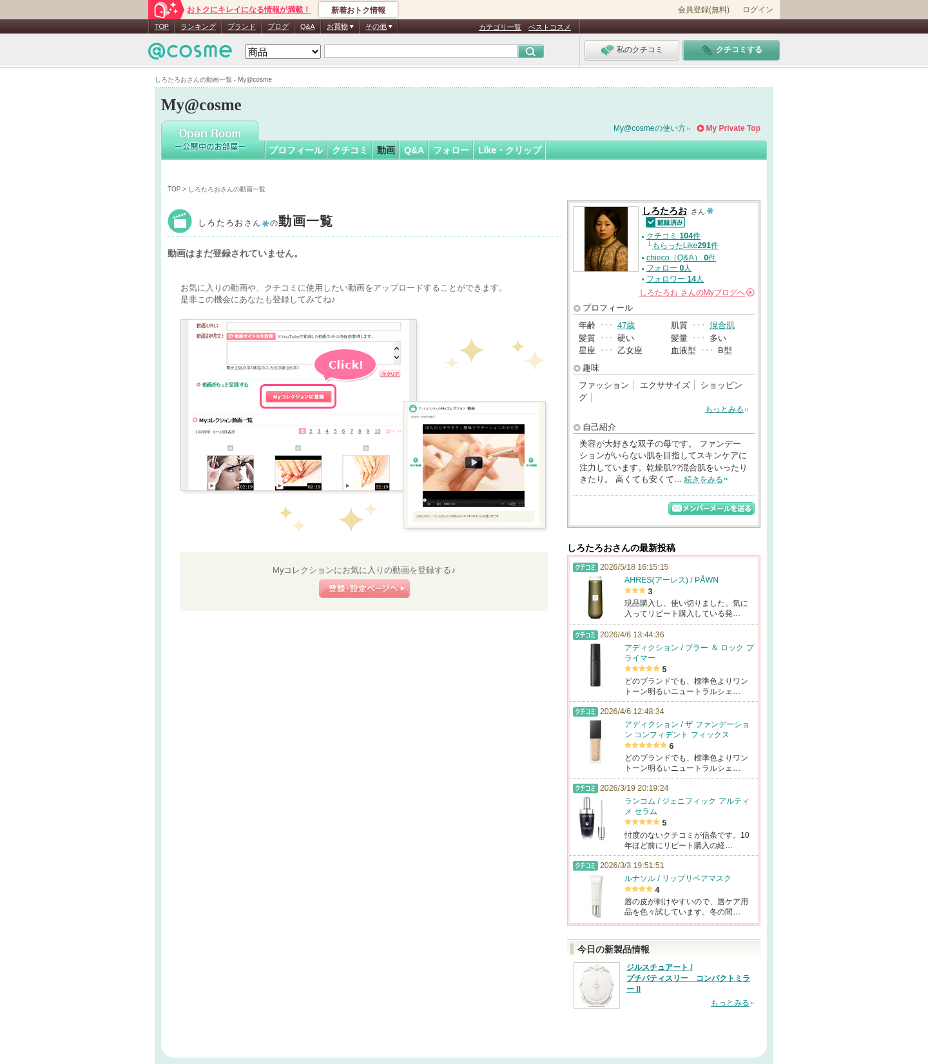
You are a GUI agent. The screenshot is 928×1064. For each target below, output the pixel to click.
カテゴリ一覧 (500, 27)
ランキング (198, 26)
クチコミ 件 (673, 235)
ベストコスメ (549, 27)
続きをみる (703, 479)
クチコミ (350, 150)
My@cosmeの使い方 (650, 128)
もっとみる (724, 409)
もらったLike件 (685, 245)
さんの (697, 292)
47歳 (626, 325)
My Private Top (733, 128)
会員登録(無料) (704, 9)
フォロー (451, 150)
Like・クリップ (509, 150)
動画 (386, 150)
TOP (162, 26)
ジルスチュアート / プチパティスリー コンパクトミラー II (688, 978)
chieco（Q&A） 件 (681, 257)
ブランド (241, 26)
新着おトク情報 (358, 10)
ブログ (278, 26)
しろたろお (266, 222)
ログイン (757, 9)
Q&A (307, 26)
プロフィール (296, 150)
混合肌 (722, 325)
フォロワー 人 (675, 279)
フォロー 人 (668, 268)
